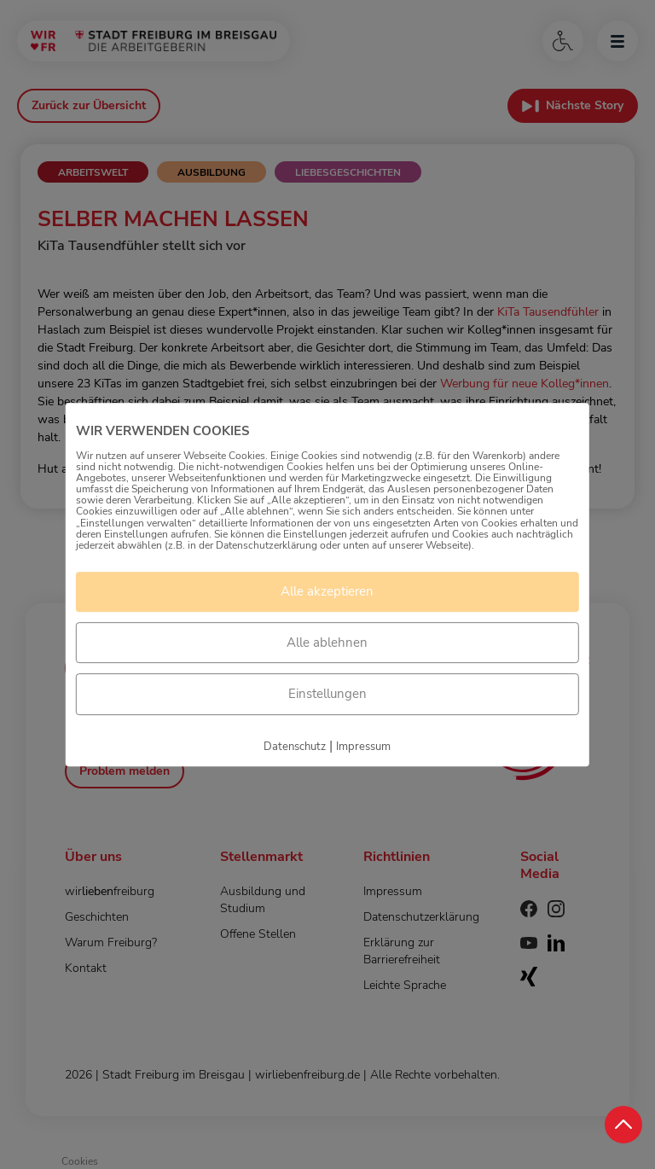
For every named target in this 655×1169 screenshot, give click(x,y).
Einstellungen (327, 693)
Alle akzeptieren (327, 591)
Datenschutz (295, 746)
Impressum (363, 746)
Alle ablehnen (327, 642)
